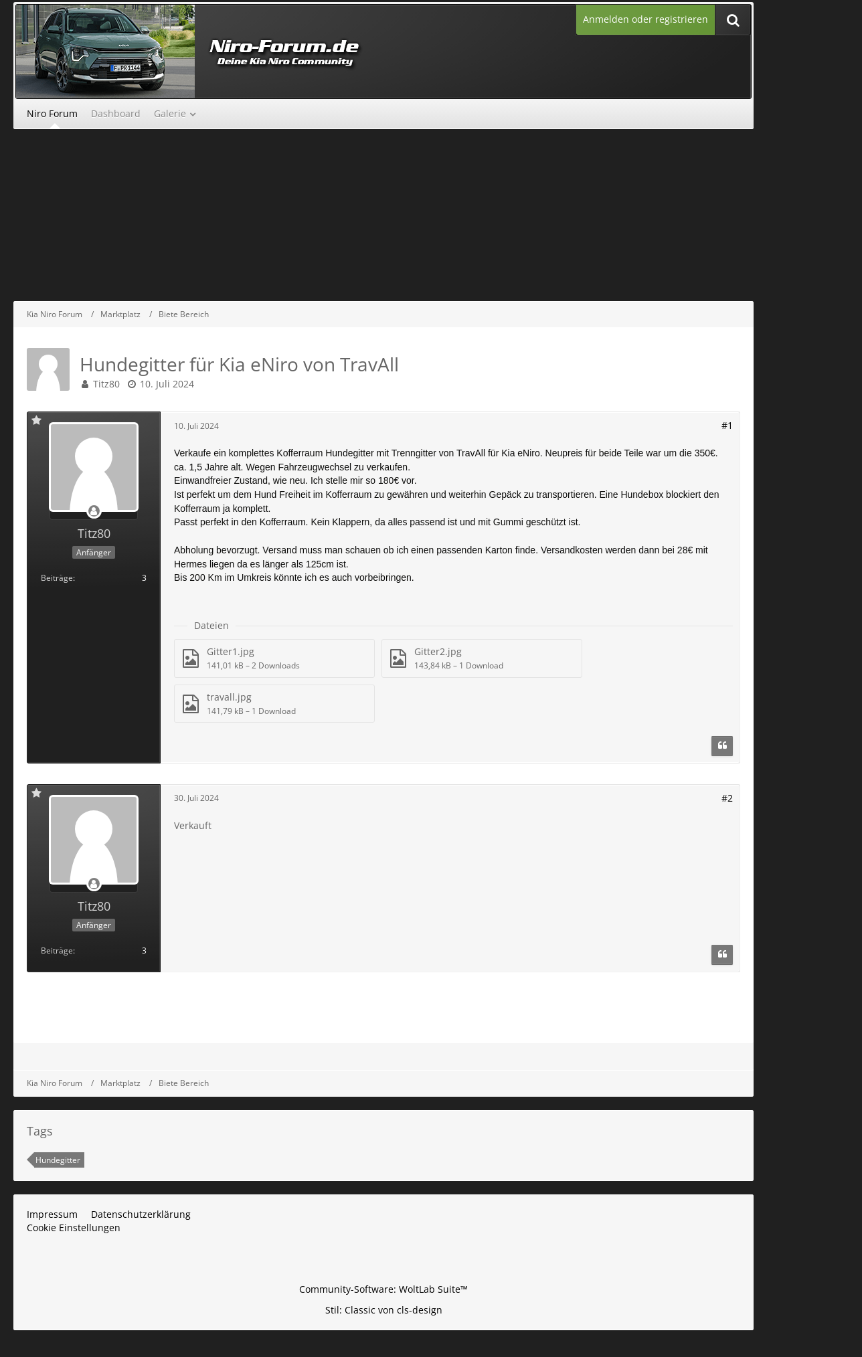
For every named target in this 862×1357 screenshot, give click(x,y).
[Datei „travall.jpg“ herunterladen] (274, 704)
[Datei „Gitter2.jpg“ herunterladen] (481, 658)
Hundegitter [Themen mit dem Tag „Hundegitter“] (57, 1160)
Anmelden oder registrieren (645, 19)
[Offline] (93, 511)
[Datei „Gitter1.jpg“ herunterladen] (274, 658)
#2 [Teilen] (727, 798)
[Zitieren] (722, 746)
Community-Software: (383, 1289)
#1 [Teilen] (727, 425)
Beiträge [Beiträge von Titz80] (57, 577)
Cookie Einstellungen (73, 1227)
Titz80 (106, 383)
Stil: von (383, 1309)
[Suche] (732, 20)
